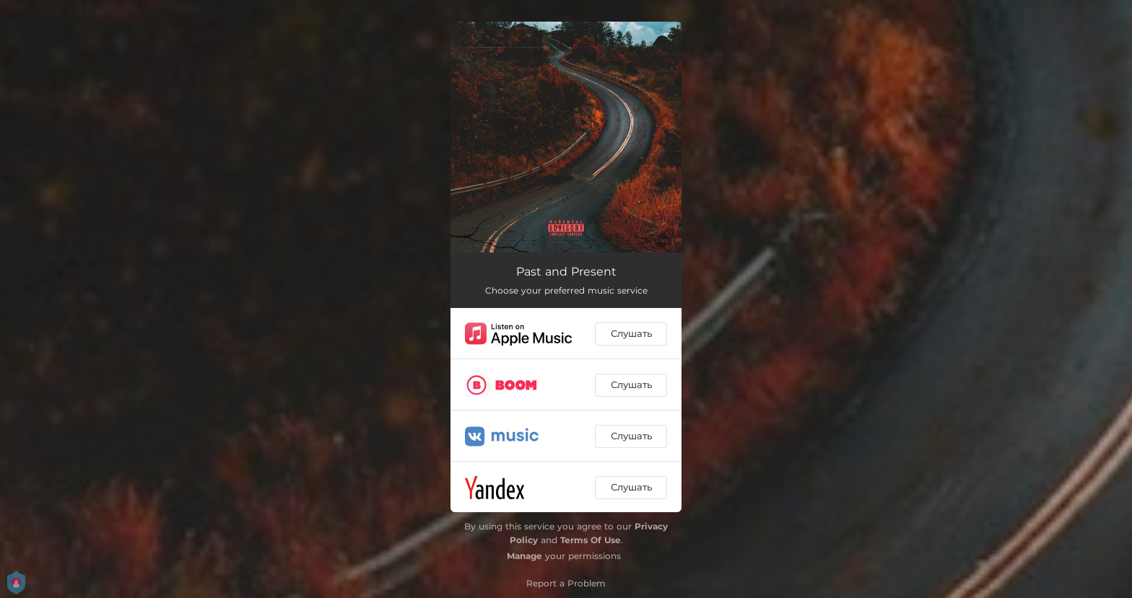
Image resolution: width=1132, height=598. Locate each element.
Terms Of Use (590, 540)
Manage (524, 555)
